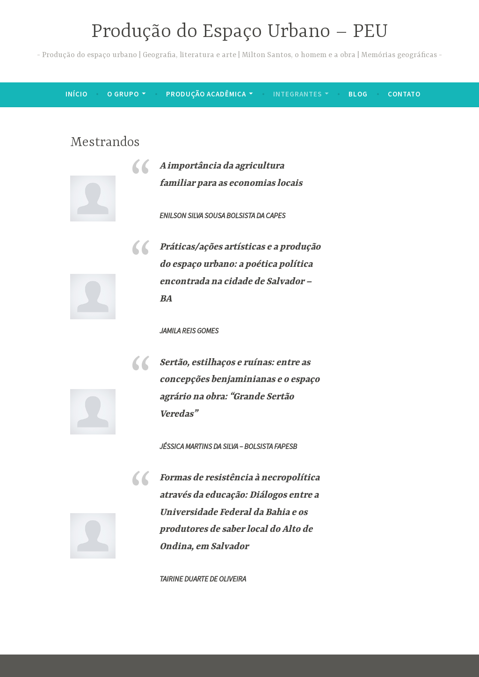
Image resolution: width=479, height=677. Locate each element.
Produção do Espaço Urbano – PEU (239, 32)
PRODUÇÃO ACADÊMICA (206, 93)
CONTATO (404, 93)
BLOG (358, 93)
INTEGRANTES (297, 93)
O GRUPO (123, 93)
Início (76, 93)
